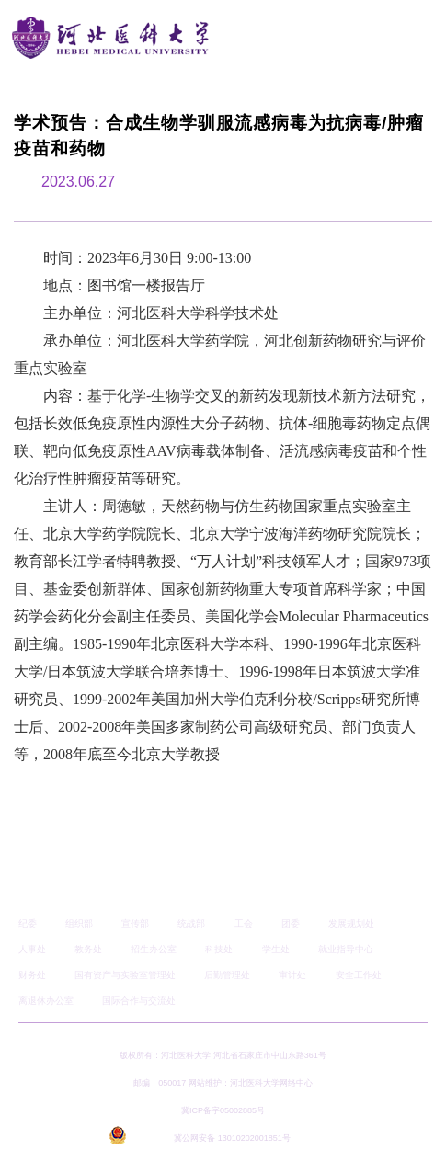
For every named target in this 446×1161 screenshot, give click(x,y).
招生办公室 (154, 949)
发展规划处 (351, 923)
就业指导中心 (345, 949)
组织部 (79, 923)
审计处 (292, 975)
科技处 (219, 949)
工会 (243, 923)
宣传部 (135, 923)
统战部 (191, 923)
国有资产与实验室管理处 (125, 975)
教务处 (88, 949)
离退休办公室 (46, 1001)
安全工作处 (359, 975)
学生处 (276, 949)
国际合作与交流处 (139, 1001)
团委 (290, 923)
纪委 (27, 923)
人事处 (32, 949)
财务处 (32, 975)
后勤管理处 (227, 975)
